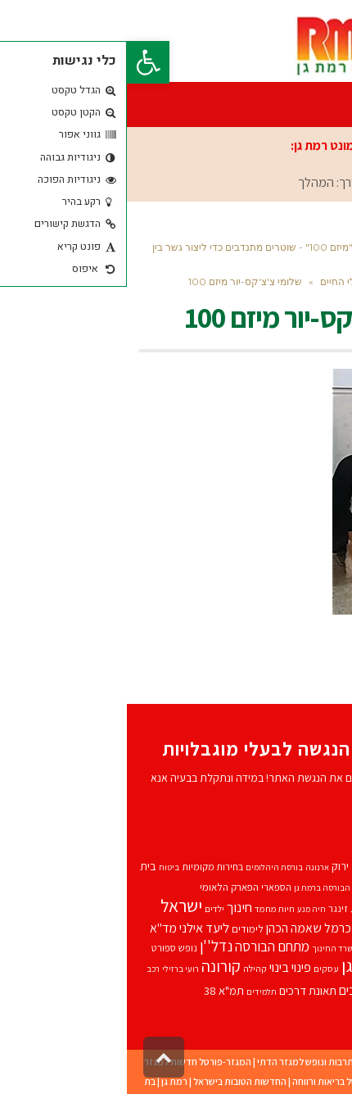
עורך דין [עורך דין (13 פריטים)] (322, 967)
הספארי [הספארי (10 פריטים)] (149, 887)
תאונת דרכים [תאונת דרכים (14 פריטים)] (181, 990)
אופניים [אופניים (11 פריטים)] (256, 867)
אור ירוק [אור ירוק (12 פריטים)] (222, 866)
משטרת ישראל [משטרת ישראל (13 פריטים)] (264, 947)
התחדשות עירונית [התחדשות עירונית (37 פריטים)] (281, 905)
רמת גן (47, 1081)
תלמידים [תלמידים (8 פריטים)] (135, 991)
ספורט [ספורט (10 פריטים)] (37, 948)
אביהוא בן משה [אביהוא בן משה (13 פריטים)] (306, 866)
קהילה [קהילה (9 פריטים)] (128, 968)
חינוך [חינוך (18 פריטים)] (112, 907)
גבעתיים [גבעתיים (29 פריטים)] (252, 885)
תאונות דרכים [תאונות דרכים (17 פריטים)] (245, 990)
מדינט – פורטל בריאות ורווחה (220, 1081)
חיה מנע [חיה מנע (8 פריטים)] (184, 909)
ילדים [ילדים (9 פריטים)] (87, 908)
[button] (21, 62)
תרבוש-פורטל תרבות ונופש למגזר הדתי (205, 1061)
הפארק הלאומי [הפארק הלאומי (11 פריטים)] (102, 887)
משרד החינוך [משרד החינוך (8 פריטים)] (207, 948)
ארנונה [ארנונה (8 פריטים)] (190, 867)
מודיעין (295, 1081)
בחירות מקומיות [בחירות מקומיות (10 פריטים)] (85, 867)
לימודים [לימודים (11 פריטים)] (121, 929)
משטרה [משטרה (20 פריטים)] (320, 946)
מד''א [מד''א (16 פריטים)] (36, 928)
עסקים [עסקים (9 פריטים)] (199, 968)
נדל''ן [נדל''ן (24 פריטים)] (89, 946)
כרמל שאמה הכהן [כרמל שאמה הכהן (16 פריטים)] (181, 928)
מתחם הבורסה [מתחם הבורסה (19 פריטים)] (145, 946)
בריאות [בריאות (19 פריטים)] (300, 886)
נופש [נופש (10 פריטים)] (61, 948)
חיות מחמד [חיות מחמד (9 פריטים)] (148, 908)
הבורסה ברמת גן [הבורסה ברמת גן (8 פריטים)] (195, 887)
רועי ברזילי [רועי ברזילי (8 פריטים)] (53, 968)
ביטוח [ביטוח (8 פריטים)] (42, 867)
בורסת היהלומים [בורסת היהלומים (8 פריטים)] (147, 867)
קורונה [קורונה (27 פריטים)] (94, 966)
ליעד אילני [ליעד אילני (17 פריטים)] (77, 928)
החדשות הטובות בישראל (113, 1081)
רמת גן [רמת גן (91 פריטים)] (310, 985)
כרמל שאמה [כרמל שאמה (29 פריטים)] (266, 926)
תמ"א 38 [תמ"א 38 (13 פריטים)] (97, 990)
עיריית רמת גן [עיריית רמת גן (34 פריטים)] (258, 965)
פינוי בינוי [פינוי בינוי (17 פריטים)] (163, 967)
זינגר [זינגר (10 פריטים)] (211, 908)
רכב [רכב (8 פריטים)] (26, 968)
